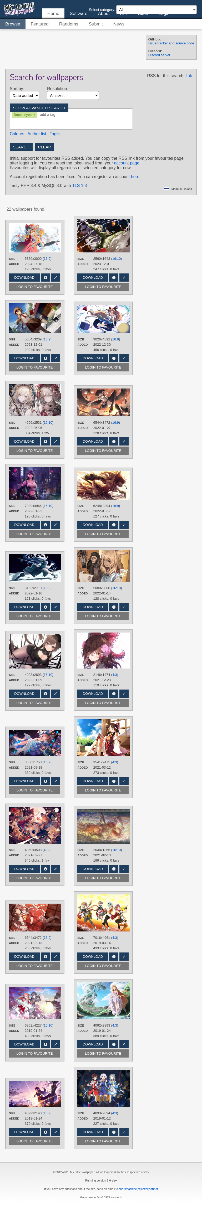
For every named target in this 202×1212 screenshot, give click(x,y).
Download (24, 277)
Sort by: (17, 88)
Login (164, 13)
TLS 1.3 (79, 185)
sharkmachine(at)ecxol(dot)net (138, 1188)
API (123, 13)
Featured (40, 24)
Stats (143, 13)
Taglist (56, 134)
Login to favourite (35, 287)
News (118, 24)
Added (14, 264)
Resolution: (57, 88)
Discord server (159, 55)
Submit (96, 24)
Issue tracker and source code (171, 43)
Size (12, 258)
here (135, 176)
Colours (17, 134)
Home (53, 13)
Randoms (68, 24)
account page (126, 163)
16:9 (47, 259)
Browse (12, 24)
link (189, 76)
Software (78, 13)
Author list (37, 134)
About (103, 13)
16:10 (116, 259)
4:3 (114, 675)
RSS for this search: (165, 76)
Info (45, 277)
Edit (55, 277)
